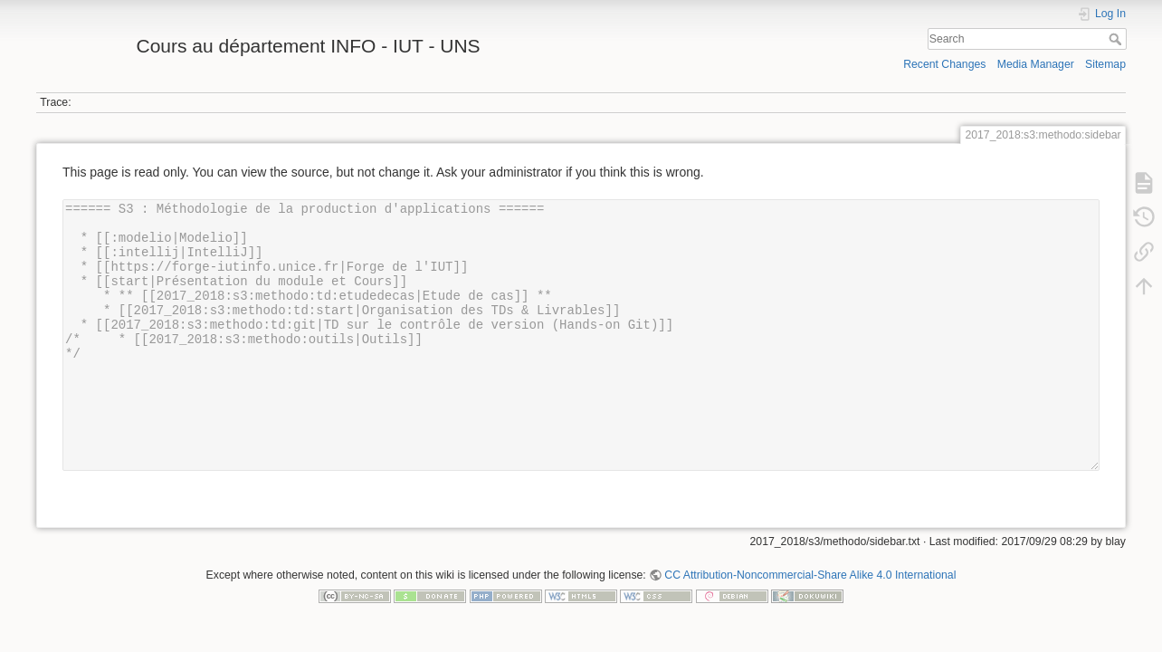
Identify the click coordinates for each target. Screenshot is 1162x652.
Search (1117, 39)
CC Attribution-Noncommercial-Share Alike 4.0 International (810, 575)
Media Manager (1035, 64)
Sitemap (1105, 64)
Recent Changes (944, 64)
